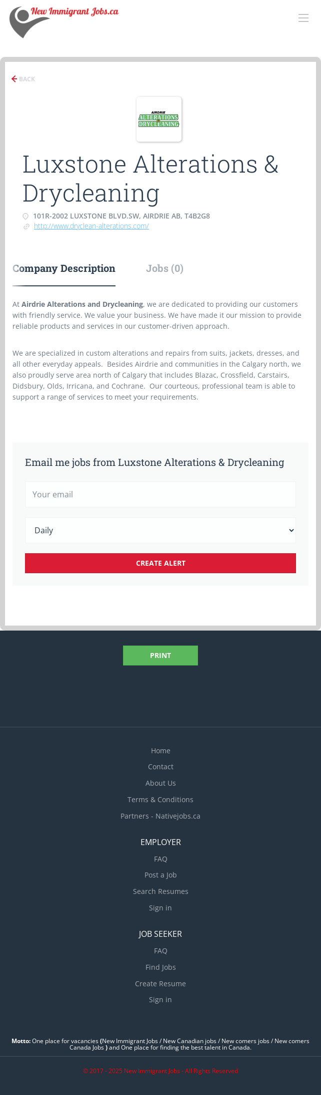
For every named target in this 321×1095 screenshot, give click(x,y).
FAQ (161, 859)
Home (160, 750)
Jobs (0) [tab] (165, 267)
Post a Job (160, 874)
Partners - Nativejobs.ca (160, 816)
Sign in (160, 907)
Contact (161, 766)
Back (26, 79)
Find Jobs (161, 967)
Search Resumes (160, 891)
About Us (161, 783)
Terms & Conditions (161, 799)
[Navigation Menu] (303, 17)
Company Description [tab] (64, 267)
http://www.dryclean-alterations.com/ (91, 225)
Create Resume (160, 983)
